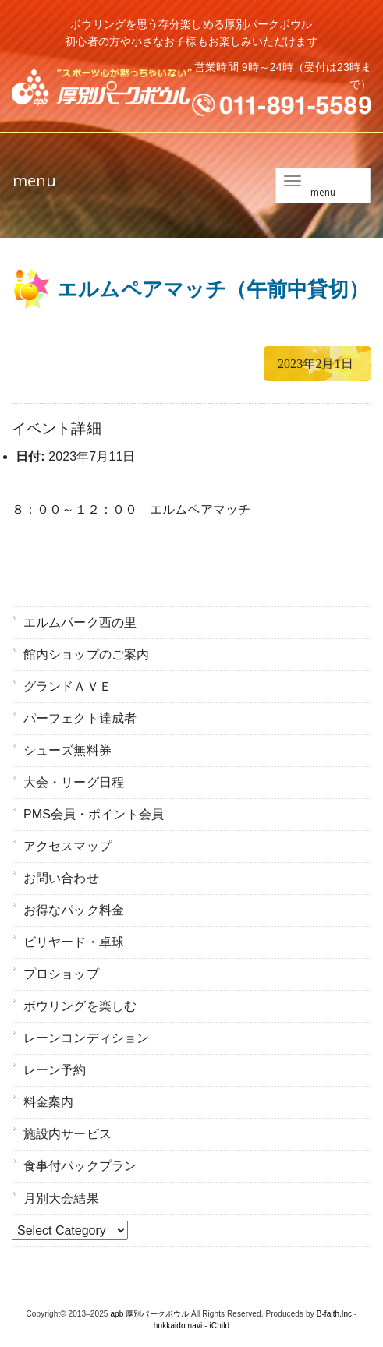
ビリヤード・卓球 (73, 942)
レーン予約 (55, 1070)
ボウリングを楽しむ (80, 1006)
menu (34, 180)
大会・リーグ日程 (73, 782)
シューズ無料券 (67, 750)
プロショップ (61, 974)
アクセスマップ (67, 846)
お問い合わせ (61, 878)
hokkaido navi (178, 1325)
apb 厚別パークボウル (149, 1314)
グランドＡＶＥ (67, 686)
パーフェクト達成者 (80, 718)
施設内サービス (67, 1133)
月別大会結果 (61, 1198)
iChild (220, 1325)
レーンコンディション (86, 1038)
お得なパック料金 (73, 910)
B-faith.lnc (335, 1314)
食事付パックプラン (80, 1165)
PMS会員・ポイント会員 (93, 814)
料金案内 (48, 1101)
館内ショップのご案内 (86, 654)
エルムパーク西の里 (80, 622)
